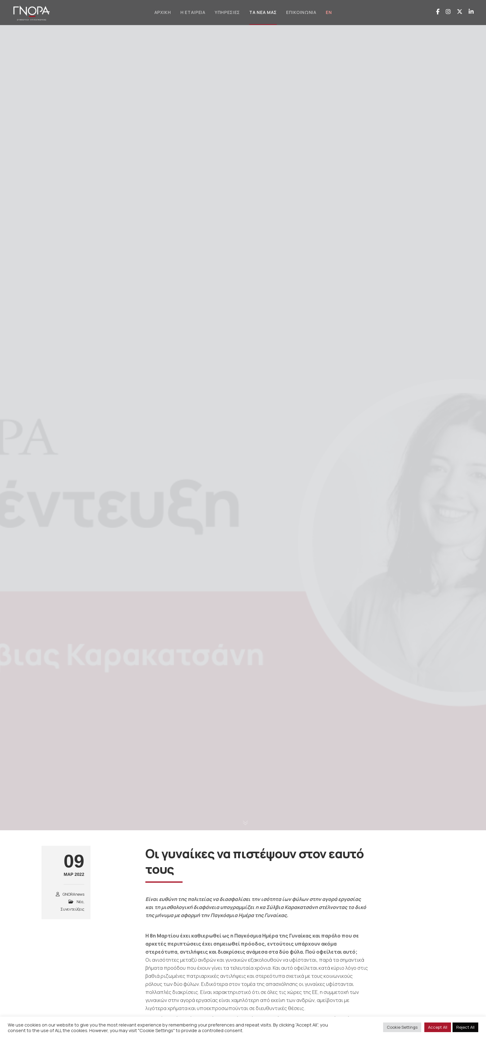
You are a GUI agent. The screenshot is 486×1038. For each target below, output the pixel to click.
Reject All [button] (465, 1027)
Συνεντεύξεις (72, 909)
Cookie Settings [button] (402, 1027)
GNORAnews (73, 894)
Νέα (80, 901)
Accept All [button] (437, 1027)
